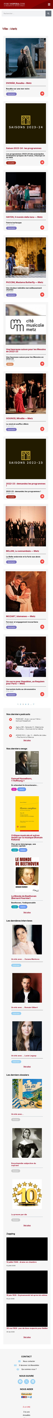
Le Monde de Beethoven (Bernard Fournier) (23, 897)
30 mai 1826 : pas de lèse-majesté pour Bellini (26, 1328)
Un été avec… (17, 1114)
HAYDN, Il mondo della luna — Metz (24, 217)
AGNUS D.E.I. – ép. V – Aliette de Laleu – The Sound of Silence (31, 736)
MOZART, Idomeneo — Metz (20, 616)
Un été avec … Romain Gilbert (24, 1007)
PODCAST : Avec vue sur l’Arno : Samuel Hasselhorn (28, 720)
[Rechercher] (48, 13)
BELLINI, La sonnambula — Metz (22, 551)
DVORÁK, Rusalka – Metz (19, 83)
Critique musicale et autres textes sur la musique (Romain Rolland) (27, 837)
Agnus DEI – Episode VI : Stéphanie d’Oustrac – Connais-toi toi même (30, 728)
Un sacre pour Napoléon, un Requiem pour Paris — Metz (25, 682)
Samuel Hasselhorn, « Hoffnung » (21, 779)
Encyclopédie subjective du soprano (23, 1164)
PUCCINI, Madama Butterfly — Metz (24, 282)
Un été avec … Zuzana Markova (25, 959)
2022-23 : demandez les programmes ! (25, 484)
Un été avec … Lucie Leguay (23, 1056)
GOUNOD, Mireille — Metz (19, 418)
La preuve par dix (19, 1214)
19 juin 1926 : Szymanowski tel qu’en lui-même (26, 1295)
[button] (49, 4)
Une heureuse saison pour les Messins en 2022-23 (26, 350)
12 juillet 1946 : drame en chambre (21, 1262)
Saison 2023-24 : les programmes (23, 148)
